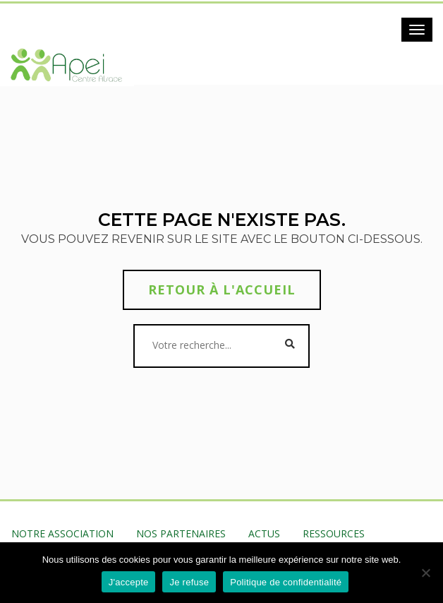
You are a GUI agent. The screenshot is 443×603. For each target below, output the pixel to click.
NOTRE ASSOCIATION (62, 533)
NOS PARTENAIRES (181, 533)
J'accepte (129, 582)
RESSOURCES (334, 533)
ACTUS (264, 533)
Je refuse (189, 582)
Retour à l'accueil (222, 289)
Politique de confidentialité (285, 582)
